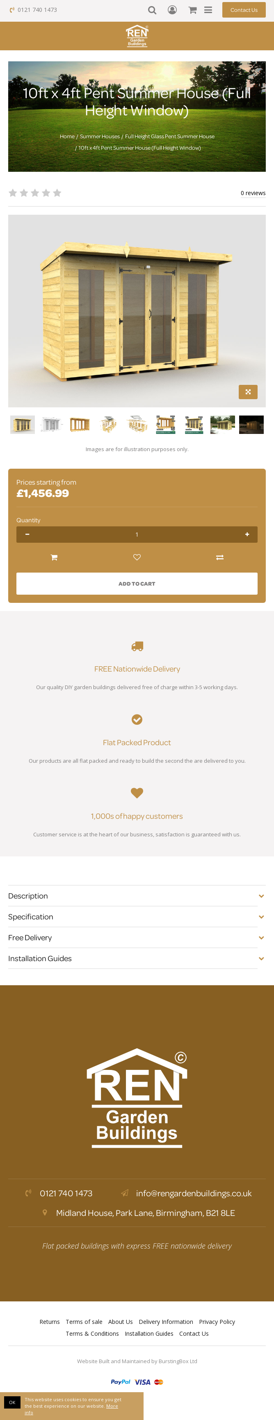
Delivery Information (166, 1322)
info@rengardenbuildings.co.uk (185, 1193)
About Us (120, 1322)
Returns (49, 1322)
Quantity (28, 519)
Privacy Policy (217, 1322)
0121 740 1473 (32, 9)
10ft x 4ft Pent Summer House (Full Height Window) (140, 147)
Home (67, 136)
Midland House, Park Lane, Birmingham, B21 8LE (137, 1213)
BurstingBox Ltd (178, 1361)
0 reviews (253, 193)
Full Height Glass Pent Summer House (170, 136)
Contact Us (244, 9)
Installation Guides (149, 1333)
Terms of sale (84, 1322)
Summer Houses (100, 136)
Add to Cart (137, 583)
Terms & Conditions (92, 1333)
